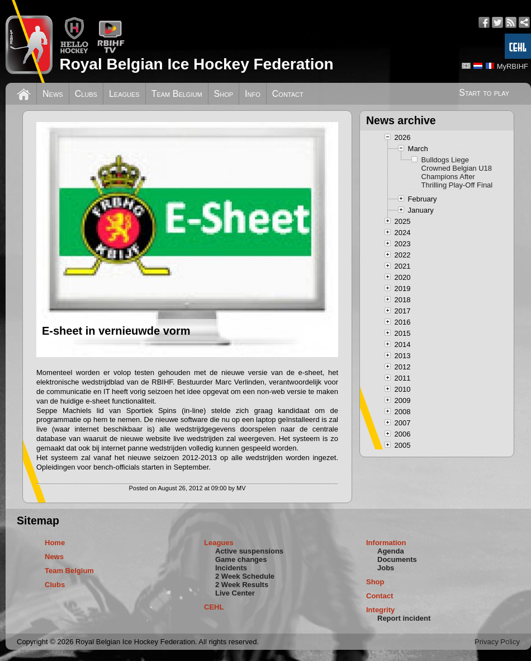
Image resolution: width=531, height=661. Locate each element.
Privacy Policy (497, 641)
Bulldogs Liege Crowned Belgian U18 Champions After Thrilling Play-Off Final (457, 172)
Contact (288, 94)
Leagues (124, 94)
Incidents (231, 568)
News (52, 94)
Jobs (385, 568)
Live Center (235, 593)
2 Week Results (241, 584)
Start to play (484, 92)
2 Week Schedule (244, 576)
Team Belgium (176, 94)
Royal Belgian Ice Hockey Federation (196, 64)
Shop (224, 94)
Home (55, 542)
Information (386, 542)
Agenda (390, 551)
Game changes (241, 559)
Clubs (86, 94)
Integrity (380, 610)
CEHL (214, 607)
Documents (397, 559)
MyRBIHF (512, 66)
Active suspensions (249, 551)
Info (252, 94)
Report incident (403, 618)
